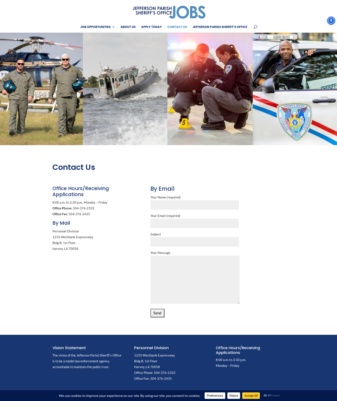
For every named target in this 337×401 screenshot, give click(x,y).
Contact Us (177, 27)
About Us (128, 27)
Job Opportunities (95, 27)
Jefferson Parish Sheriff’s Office (220, 27)
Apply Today (151, 27)
